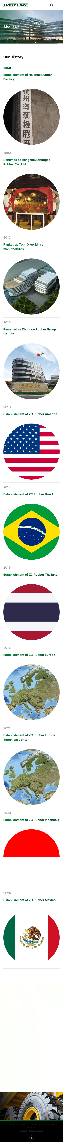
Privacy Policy (36, 1130)
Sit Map (23, 1130)
